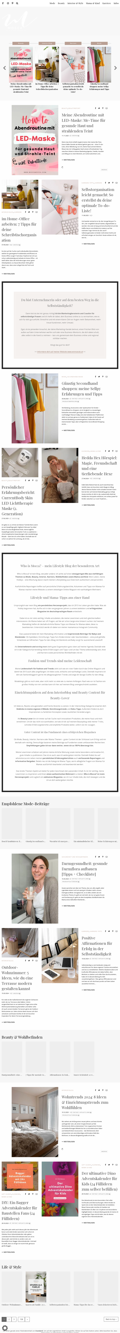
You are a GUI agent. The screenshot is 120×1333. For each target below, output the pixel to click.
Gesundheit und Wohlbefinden (75, 857)
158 (21, 1319)
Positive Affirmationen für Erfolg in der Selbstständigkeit (97, 945)
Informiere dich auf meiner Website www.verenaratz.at (60, 351)
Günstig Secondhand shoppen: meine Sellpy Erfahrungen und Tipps (99, 86)
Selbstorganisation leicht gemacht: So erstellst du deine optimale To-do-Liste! (98, 200)
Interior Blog (47, 43)
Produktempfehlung (70, 401)
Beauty (21, 43)
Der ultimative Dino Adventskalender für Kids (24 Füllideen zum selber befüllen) (99, 1181)
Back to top (110, 1319)
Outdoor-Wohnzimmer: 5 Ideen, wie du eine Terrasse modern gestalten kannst (17, 978)
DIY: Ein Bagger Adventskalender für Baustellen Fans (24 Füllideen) (19, 1210)
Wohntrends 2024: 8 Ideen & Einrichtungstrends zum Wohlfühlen (85, 1102)
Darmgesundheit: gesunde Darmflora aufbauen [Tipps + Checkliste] (85, 869)
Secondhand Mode (75, 377)
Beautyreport (74, 108)
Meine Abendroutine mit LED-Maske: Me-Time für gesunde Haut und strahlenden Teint (83, 122)
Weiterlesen (68, 160)
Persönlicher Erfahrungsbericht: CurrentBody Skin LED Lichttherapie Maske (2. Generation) (18, 500)
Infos (116, 3)
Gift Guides (6, 1194)
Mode (99, 43)
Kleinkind (86, 451)
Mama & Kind (96, 451)
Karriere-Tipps (88, 183)
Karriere (73, 43)
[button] (5, 1328)
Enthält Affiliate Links (81, 399)
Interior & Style (75, 3)
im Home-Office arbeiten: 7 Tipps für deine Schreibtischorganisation (47, 86)
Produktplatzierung (70, 882)
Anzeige (75, 136)
